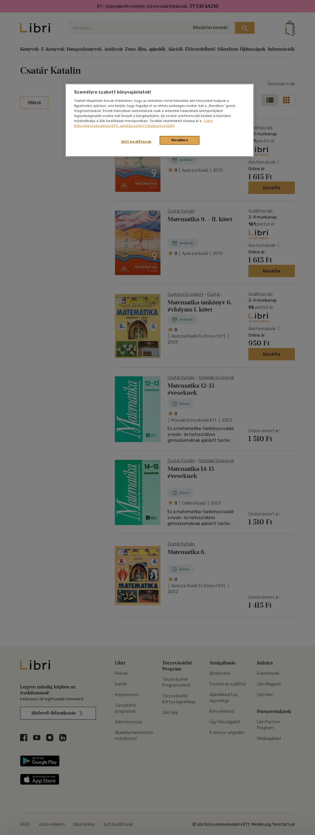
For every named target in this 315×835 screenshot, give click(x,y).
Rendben (179, 140)
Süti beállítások (136, 141)
